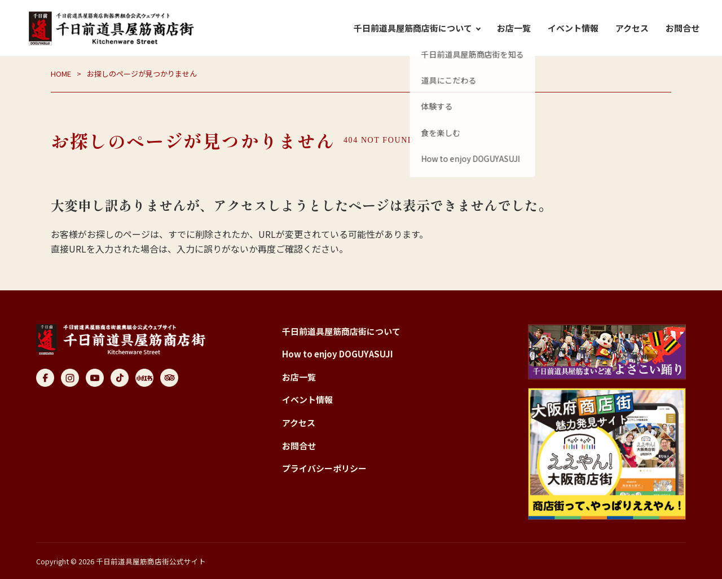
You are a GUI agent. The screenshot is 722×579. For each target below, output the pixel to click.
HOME (61, 73)
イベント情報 (573, 28)
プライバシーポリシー (324, 468)
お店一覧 (514, 28)
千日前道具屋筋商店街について (341, 331)
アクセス (632, 28)
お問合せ (682, 28)
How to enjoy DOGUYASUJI (337, 354)
